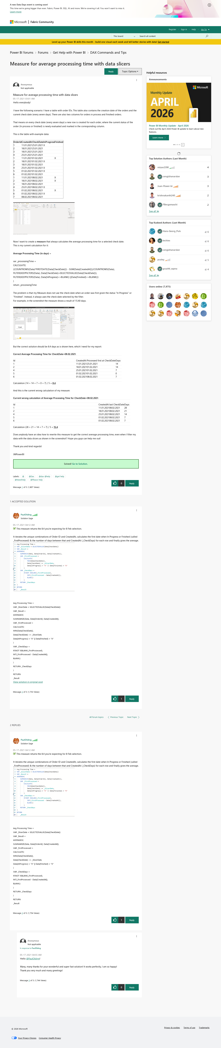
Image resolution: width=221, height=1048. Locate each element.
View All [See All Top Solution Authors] (154, 211)
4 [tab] (179, 144)
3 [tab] (177, 144)
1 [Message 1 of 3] (22, 487)
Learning (126, 21)
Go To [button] (204, 29)
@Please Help (36, 480)
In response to (30, 948)
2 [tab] (175, 144)
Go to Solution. (80, 463)
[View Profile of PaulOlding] (26, 514)
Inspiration (74, 21)
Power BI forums (21, 52)
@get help (59, 476)
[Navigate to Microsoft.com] (18, 22)
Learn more (15, 11)
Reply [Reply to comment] (131, 699)
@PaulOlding (33, 958)
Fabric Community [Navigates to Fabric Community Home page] (42, 22)
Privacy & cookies (172, 1027)
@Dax (31, 476)
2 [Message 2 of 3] (22, 691)
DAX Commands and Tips (108, 52)
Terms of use (189, 1027)
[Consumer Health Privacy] (50, 1038)
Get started (163, 41)
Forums (60, 21)
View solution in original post (28, 681)
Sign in (184, 29)
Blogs (114, 21)
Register (172, 29)
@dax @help (44, 476)
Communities (100, 21)
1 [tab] (174, 144)
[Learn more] (159, 137)
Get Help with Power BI (69, 52)
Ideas (86, 21)
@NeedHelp (20, 480)
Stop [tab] (182, 144)
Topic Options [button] (129, 71)
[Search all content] (174, 36)
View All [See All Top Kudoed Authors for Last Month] (154, 275)
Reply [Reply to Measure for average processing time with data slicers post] (131, 483)
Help (194, 29)
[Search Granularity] (124, 36)
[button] (111, 71)
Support (139, 21)
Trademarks (204, 1027)
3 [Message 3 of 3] (29, 980)
